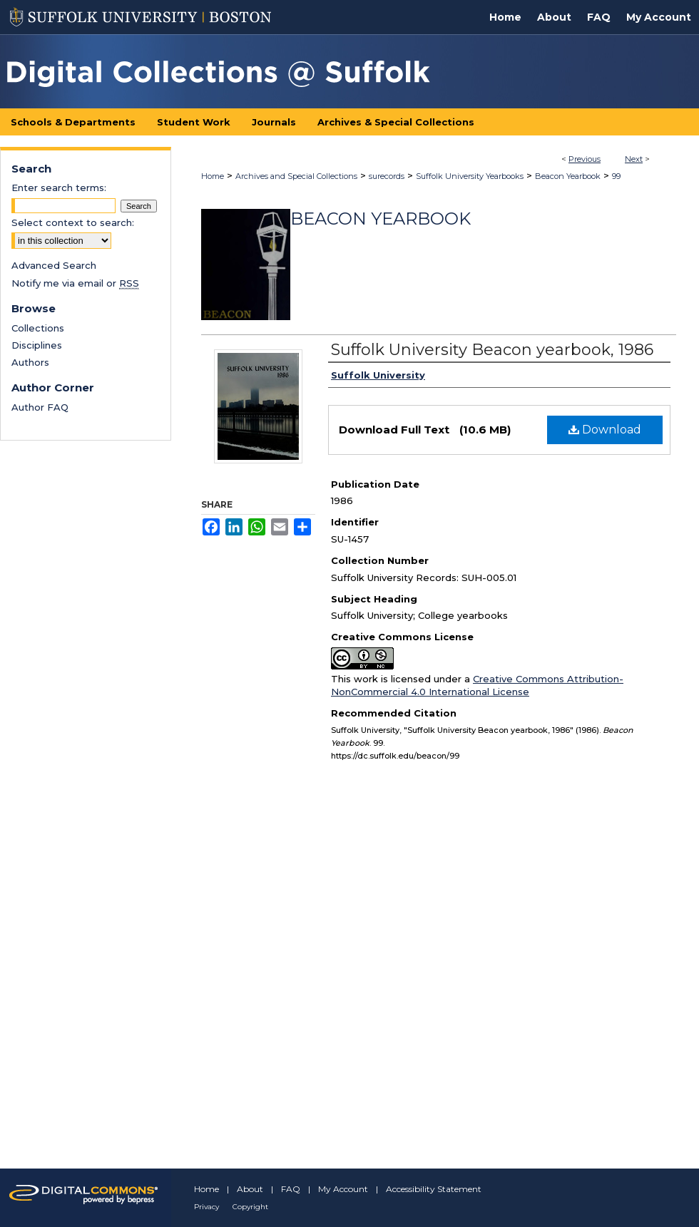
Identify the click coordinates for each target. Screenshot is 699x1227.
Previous (584, 159)
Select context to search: (72, 222)
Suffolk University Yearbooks (470, 176)
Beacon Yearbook (568, 176)
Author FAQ (39, 407)
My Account (343, 1189)
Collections (37, 328)
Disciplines (36, 345)
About (250, 1189)
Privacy (206, 1206)
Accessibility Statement (433, 1189)
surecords (386, 176)
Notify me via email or (75, 283)
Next (634, 159)
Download (604, 429)
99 (616, 176)
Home (212, 176)
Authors (30, 362)
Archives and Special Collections (296, 176)
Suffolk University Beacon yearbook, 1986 (492, 349)
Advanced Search (53, 265)
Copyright (250, 1206)
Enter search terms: (58, 187)
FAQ (290, 1189)
